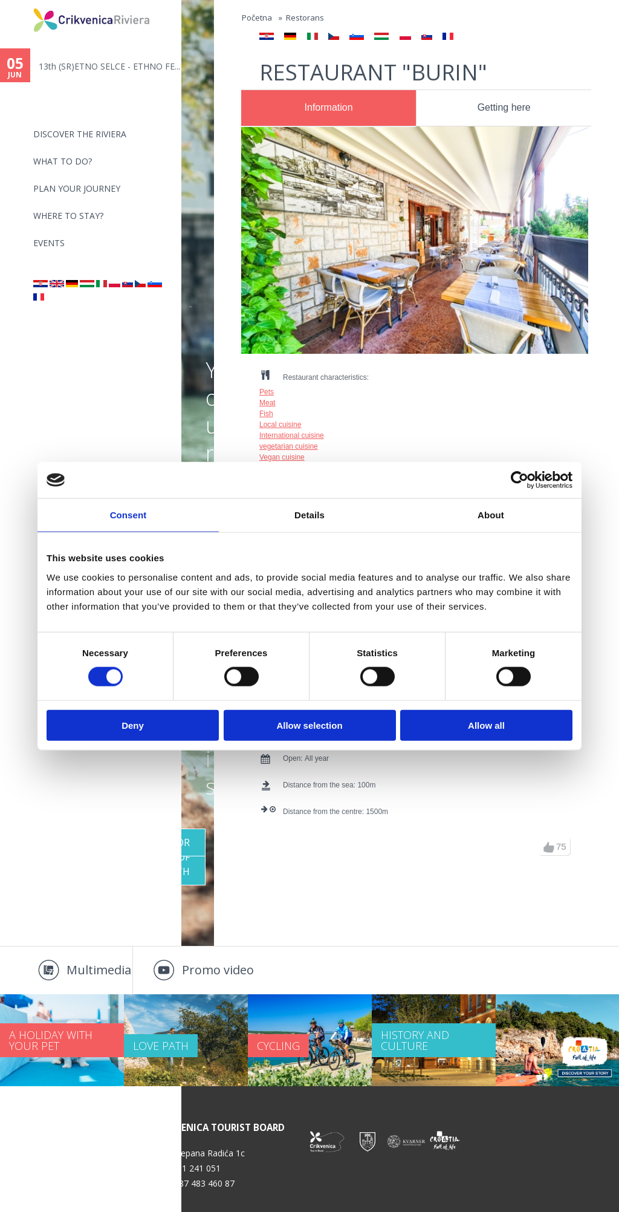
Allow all (486, 725)
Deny (133, 725)
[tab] (328, 108)
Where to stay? (68, 215)
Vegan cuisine (282, 457)
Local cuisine (280, 424)
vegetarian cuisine (288, 446)
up (549, 847)
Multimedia (98, 970)
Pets (266, 392)
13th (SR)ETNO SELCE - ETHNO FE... (109, 66)
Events (49, 243)
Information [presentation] (329, 107)
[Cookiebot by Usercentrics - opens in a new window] (519, 480)
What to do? (62, 161)
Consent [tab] (128, 515)
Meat (267, 403)
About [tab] (491, 515)
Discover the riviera (79, 134)
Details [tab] (309, 515)
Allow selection (309, 725)
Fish (266, 413)
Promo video (218, 970)
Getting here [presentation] (504, 107)
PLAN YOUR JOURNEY (76, 188)
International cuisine (291, 435)
